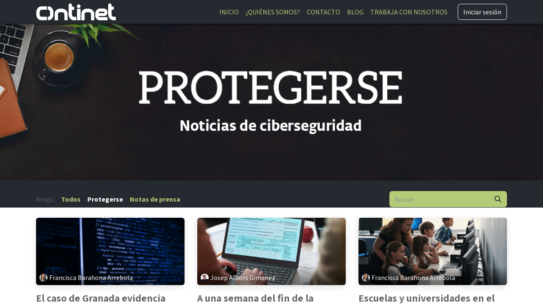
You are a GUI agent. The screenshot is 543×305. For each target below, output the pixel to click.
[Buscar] (498, 199)
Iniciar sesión (482, 12)
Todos (71, 199)
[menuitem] (229, 11)
